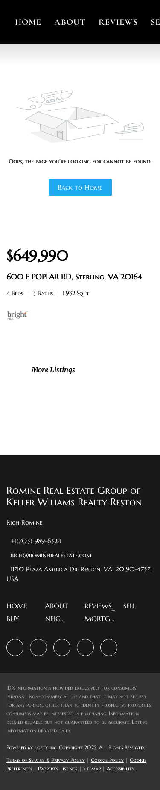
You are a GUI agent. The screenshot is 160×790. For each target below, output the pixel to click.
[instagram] (61, 647)
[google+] (108, 647)
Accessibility (120, 768)
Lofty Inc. (46, 747)
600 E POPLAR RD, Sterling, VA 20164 (74, 277)
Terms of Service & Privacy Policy (45, 760)
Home (28, 22)
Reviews (118, 22)
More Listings (53, 369)
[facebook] (14, 647)
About (70, 22)
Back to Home (80, 187)
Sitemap (92, 768)
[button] (19, 608)
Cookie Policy (107, 760)
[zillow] (38, 647)
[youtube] (85, 647)
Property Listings (57, 768)
